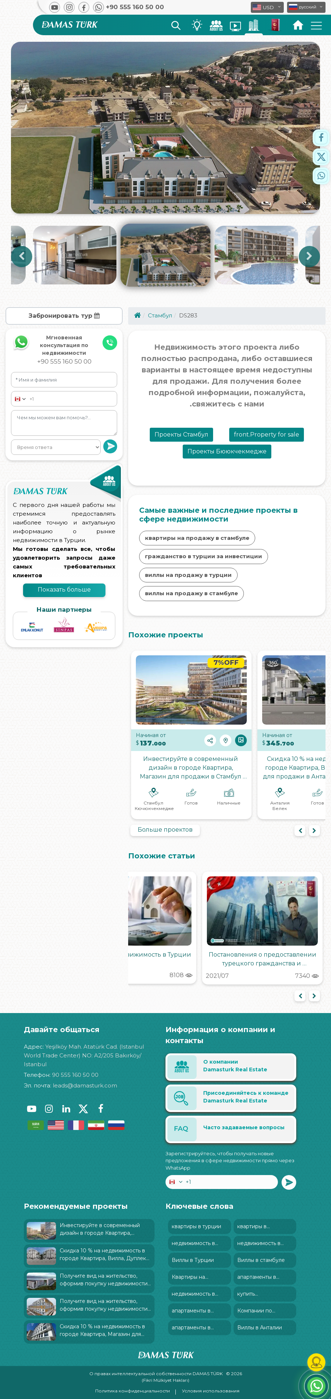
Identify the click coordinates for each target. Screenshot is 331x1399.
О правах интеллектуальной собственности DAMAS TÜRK (156, 1373)
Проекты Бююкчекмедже (227, 451)
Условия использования (210, 1391)
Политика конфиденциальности (132, 1391)
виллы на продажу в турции (188, 574)
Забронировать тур (64, 315)
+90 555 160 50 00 (64, 361)
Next (309, 256)
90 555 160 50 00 (75, 1074)
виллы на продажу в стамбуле (191, 593)
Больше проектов (165, 829)
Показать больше (64, 589)
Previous (21, 256)
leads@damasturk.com (85, 1085)
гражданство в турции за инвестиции (203, 556)
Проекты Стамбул (181, 434)
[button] (306, 7)
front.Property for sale (266, 434)
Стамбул (160, 315)
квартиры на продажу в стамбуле (197, 537)
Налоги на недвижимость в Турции (136, 954)
